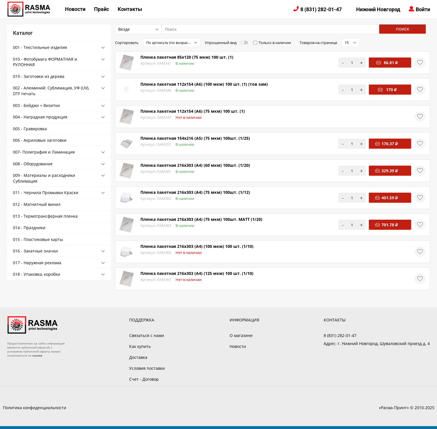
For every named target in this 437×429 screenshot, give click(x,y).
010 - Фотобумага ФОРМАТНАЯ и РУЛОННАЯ (45, 62)
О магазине (241, 335)
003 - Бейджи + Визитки (36, 105)
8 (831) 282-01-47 (321, 9)
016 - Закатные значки (35, 251)
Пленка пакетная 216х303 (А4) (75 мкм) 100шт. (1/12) (195, 192)
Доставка (138, 357)
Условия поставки (147, 368)
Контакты (130, 9)
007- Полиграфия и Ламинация (44, 152)
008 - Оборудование (33, 163)
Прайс (101, 9)
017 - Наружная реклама (37, 262)
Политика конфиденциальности (34, 407)
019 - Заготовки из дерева (38, 76)
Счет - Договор (144, 379)
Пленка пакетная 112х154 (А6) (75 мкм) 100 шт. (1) (192, 111)
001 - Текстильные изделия (40, 47)
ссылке (37, 355)
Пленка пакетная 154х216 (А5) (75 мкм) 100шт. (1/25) (195, 138)
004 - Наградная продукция (40, 117)
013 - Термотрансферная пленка (45, 216)
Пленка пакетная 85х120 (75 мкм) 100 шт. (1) (186, 57)
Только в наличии (275, 42)
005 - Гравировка (30, 128)
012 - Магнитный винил (36, 204)
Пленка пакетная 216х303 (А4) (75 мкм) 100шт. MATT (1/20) (201, 219)
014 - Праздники (29, 227)
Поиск (402, 29)
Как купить (140, 346)
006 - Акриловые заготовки (39, 140)
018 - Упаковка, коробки (36, 274)
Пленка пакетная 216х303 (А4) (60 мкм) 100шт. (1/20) (195, 165)
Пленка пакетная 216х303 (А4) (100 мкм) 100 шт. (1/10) (196, 246)
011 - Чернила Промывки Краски (45, 192)
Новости (75, 9)
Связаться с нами (146, 335)
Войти (423, 9)
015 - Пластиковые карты (38, 239)
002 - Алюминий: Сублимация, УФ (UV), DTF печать (51, 90)
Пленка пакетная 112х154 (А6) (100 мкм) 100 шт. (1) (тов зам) (204, 84)
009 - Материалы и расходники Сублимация (44, 178)
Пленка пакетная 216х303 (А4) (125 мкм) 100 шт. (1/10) (196, 273)
